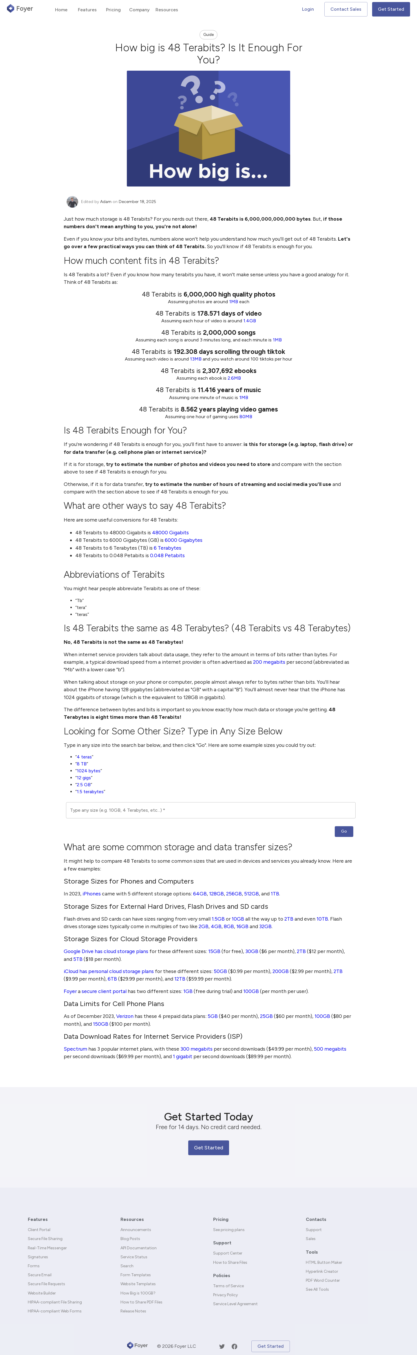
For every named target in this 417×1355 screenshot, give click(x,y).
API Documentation (138, 1248)
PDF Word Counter (323, 1280)
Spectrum (75, 1049)
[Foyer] (137, 1346)
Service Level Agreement (235, 1303)
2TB (288, 919)
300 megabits (196, 1049)
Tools (312, 1252)
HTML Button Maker (324, 1262)
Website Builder (42, 1293)
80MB (245, 416)
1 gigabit (182, 1056)
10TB (322, 919)
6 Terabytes (167, 548)
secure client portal (104, 991)
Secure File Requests (46, 1283)
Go (344, 831)
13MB (196, 359)
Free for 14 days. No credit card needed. (208, 1127)
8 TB (82, 764)
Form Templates (135, 1274)
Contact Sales (345, 9)
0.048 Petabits (167, 555)
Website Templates (138, 1283)
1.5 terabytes (90, 791)
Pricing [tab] (113, 9)
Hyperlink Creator (322, 1271)
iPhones (92, 893)
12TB (179, 979)
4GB (216, 926)
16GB (242, 926)
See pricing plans (229, 1229)
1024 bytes (88, 770)
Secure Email (40, 1274)
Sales (311, 1238)
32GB (265, 926)
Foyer (70, 991)
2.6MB (234, 378)
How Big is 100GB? (138, 1293)
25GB (266, 1016)
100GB (251, 991)
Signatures (38, 1257)
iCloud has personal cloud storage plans (109, 971)
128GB (216, 893)
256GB (234, 893)
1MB (233, 301)
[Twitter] (222, 1346)
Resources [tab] (167, 9)
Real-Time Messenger (47, 1248)
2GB (204, 926)
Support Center (227, 1253)
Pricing (220, 1219)
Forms (34, 1265)
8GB (229, 926)
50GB (220, 971)
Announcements (135, 1229)
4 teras (84, 757)
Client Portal (39, 1229)
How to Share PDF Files (141, 1302)
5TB (78, 959)
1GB (188, 991)
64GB (200, 893)
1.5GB (218, 919)
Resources (132, 1219)
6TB (112, 979)
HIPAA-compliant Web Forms (55, 1311)
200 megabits (269, 662)
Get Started (391, 9)
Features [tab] (87, 9)
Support (222, 1243)
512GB (251, 893)
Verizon (124, 1016)
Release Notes (133, 1311)
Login (308, 9)
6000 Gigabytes (183, 540)
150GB (100, 1024)
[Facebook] (234, 1346)
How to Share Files (230, 1262)
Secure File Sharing (45, 1238)
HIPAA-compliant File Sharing (55, 1302)
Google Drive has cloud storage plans (106, 951)
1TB (275, 893)
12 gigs (84, 777)
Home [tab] (61, 9)
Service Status (133, 1257)
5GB (213, 1016)
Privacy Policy (225, 1294)
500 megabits (330, 1049)
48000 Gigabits (170, 532)
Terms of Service (228, 1285)
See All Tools (317, 1289)
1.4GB (249, 320)
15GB (214, 951)
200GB (280, 971)
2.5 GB (84, 784)
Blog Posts (130, 1238)
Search (126, 1265)
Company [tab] (139, 9)
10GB (238, 919)
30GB (251, 951)
